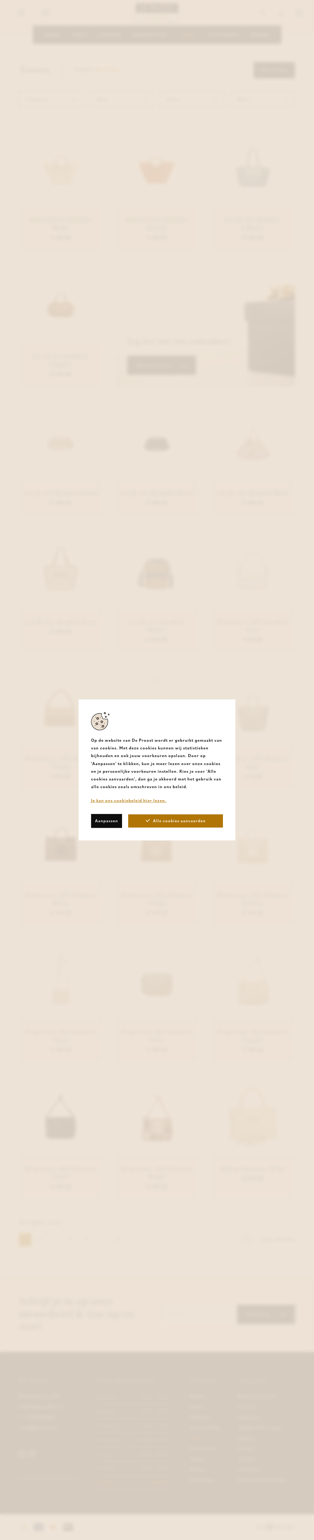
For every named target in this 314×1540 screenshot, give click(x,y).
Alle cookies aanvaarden (176, 820)
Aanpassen (106, 820)
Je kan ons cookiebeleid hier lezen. (129, 801)
